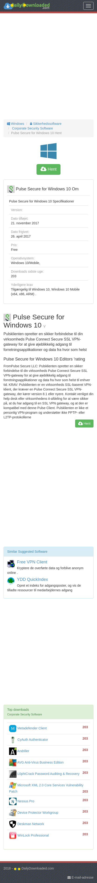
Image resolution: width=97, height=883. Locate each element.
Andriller (19, 751)
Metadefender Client (28, 728)
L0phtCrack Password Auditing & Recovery (44, 774)
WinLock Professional (29, 835)
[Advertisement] (48, 66)
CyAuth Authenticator (28, 739)
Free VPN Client (32, 562)
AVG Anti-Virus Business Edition (36, 762)
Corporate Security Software (32, 128)
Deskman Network (26, 824)
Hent (48, 169)
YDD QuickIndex (32, 579)
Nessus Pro (21, 801)
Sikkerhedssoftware (45, 124)
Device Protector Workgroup (33, 812)
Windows (15, 124)
